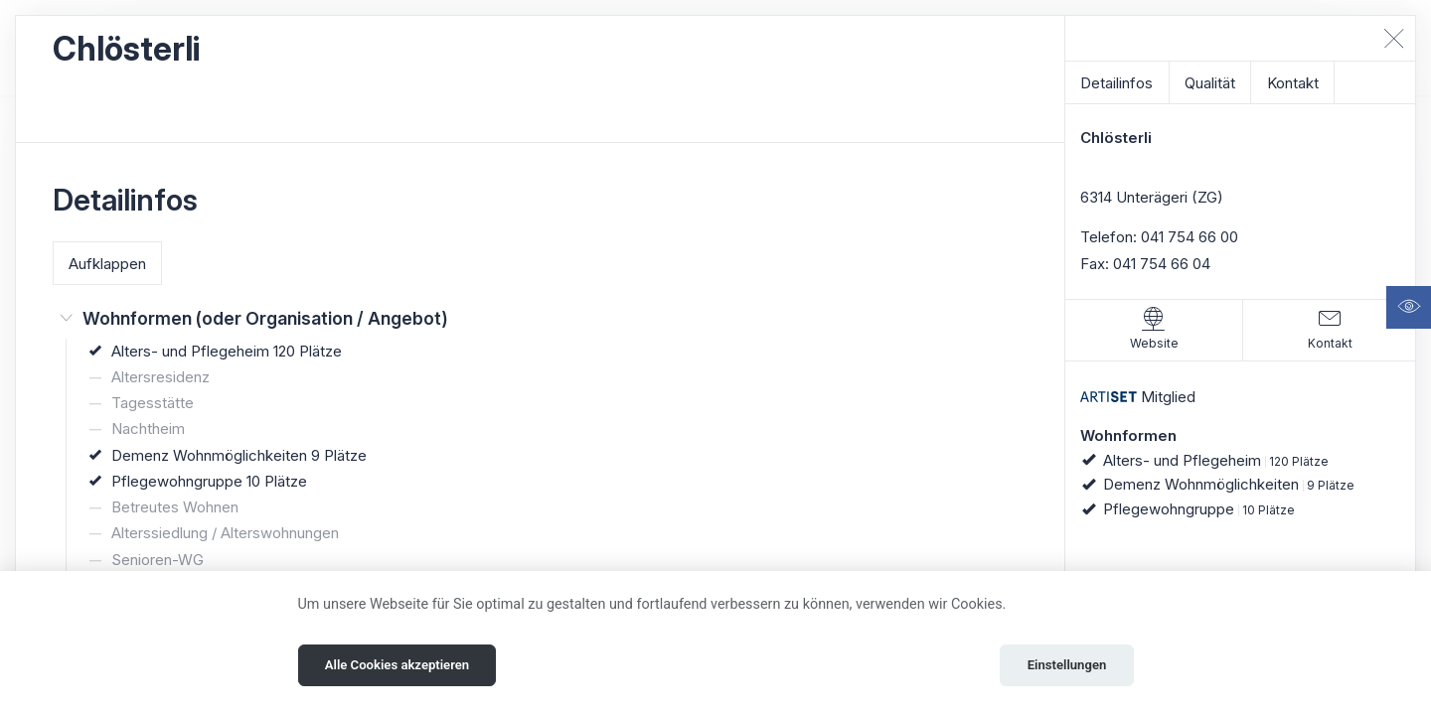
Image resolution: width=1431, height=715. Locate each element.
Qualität (1210, 82)
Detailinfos (1116, 82)
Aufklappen (107, 263)
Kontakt (1293, 82)
